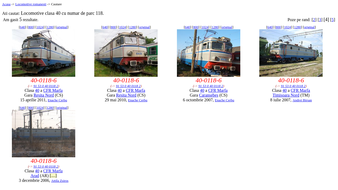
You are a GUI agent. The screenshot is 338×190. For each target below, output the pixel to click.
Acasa (6, 4)
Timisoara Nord (286, 95)
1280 (49, 27)
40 (37, 90)
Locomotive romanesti (30, 4)
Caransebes (208, 95)
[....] (53, 175)
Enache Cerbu (57, 100)
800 (31, 27)
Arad (34, 175)
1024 (39, 27)
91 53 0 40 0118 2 (46, 86)
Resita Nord (44, 95)
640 (22, 27)
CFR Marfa (53, 90)
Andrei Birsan (302, 100)
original (62, 27)
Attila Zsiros (59, 181)
